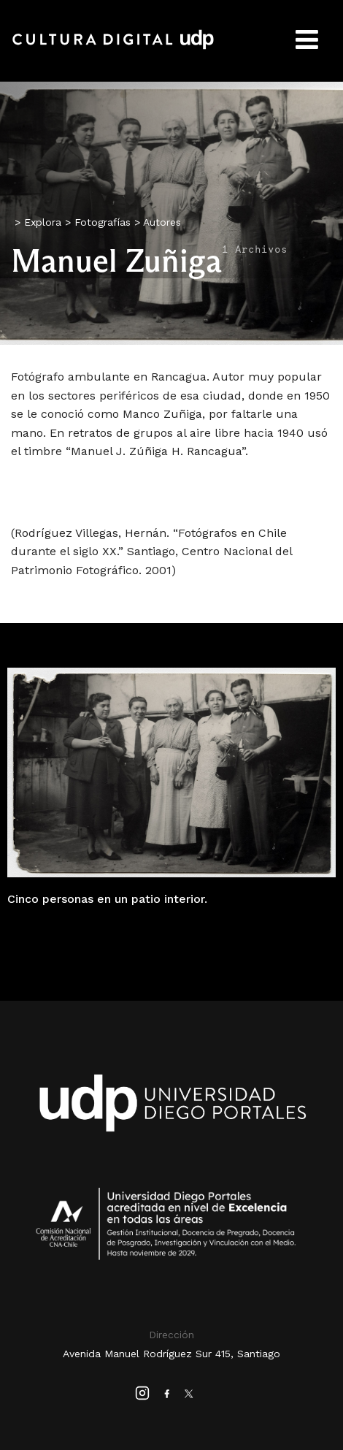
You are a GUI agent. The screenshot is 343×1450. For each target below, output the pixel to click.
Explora (42, 222)
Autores (162, 222)
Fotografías (102, 222)
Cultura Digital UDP (113, 47)
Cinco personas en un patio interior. (107, 899)
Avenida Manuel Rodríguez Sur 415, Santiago (171, 1353)
